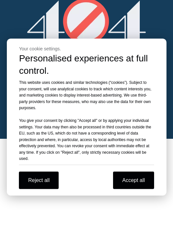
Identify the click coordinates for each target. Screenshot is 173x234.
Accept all (133, 180)
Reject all (39, 180)
